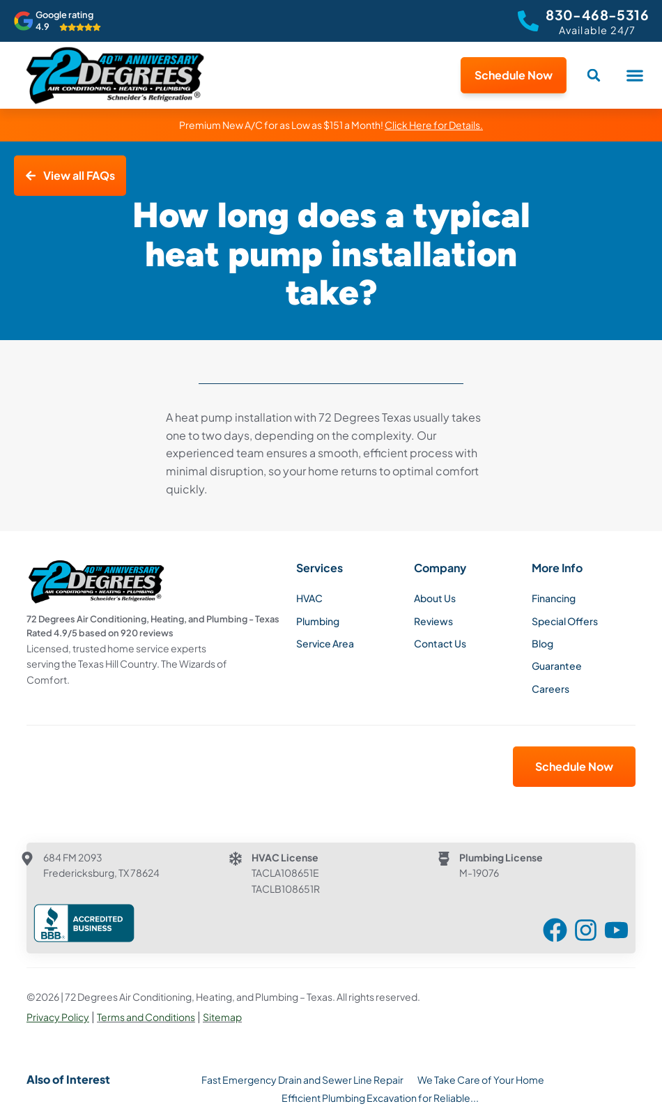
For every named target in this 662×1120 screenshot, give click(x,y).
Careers (550, 688)
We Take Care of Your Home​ (480, 1079)
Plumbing (317, 621)
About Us (435, 598)
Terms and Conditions (146, 1017)
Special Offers (565, 621)
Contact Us (440, 643)
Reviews (433, 621)
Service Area (325, 643)
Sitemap (222, 1017)
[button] (635, 75)
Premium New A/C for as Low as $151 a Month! (331, 124)
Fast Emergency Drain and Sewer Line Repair (302, 1079)
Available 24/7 (597, 30)
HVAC (309, 598)
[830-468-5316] (528, 20)
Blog (542, 643)
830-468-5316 (597, 14)
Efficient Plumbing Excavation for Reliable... (380, 1097)
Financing (554, 598)
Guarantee (557, 665)
